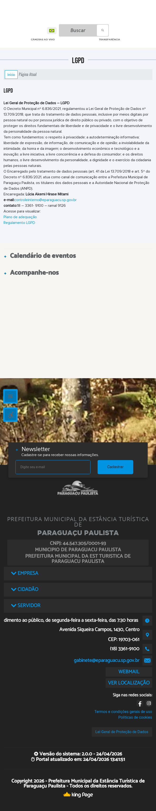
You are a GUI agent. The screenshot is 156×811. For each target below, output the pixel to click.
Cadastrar (115, 467)
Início (11, 74)
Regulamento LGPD (19, 223)
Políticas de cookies (135, 717)
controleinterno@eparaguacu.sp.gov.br (45, 200)
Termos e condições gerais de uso (123, 711)
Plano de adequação (20, 217)
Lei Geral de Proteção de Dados (121, 732)
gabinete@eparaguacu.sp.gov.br (106, 660)
